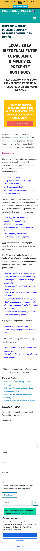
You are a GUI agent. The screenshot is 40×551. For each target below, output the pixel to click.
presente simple (25, 138)
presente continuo (9, 141)
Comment (6, 421)
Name (5, 452)
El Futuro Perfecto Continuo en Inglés (19, 401)
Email (4, 462)
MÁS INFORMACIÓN (20, 6)
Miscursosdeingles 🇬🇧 (18, 10)
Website (5, 472)
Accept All (20, 535)
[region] (20, 533)
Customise (20, 541)
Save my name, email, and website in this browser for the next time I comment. (17, 486)
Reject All (20, 546)
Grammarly (16, 513)
